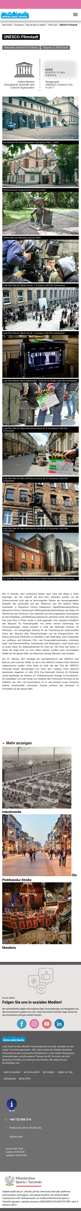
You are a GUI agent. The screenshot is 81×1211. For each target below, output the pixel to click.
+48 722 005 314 (20, 1119)
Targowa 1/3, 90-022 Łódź (55, 47)
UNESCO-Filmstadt (68, 25)
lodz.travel (7, 25)
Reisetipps (25, 1078)
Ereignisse (10, 1078)
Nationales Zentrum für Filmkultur (21, 47)
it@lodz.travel (16, 1136)
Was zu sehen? (12, 1072)
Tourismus (19, 25)
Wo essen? (49, 1072)
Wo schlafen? (32, 1072)
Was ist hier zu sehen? (36, 25)
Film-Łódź (52, 25)
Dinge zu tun (65, 1072)
